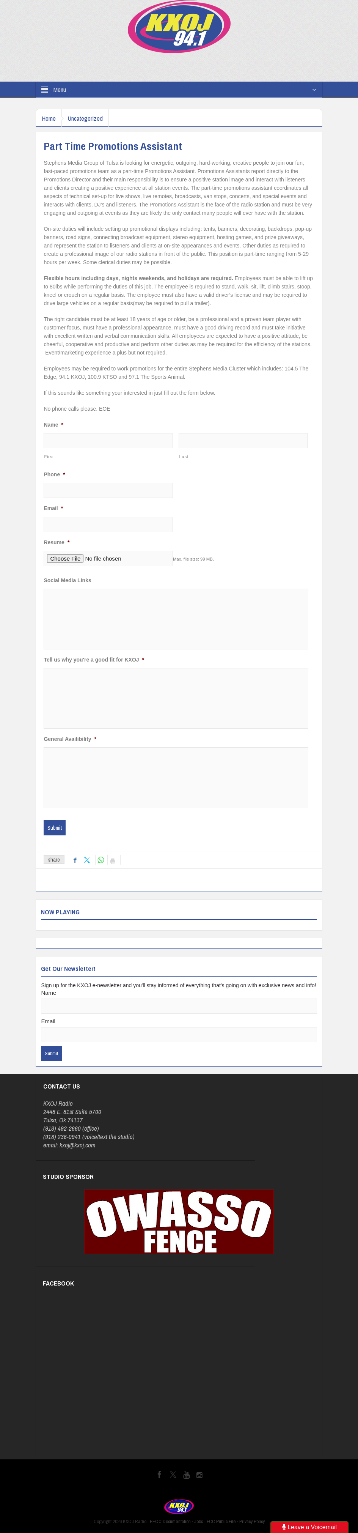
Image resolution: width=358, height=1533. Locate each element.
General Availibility (70, 739)
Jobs (198, 1521)
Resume (56, 542)
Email (53, 508)
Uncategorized (90, 118)
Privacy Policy (252, 1521)
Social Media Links (67, 580)
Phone (54, 474)
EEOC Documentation (170, 1521)
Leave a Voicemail (309, 1527)
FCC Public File (221, 1521)
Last (183, 456)
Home (51, 118)
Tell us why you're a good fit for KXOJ (94, 660)
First (48, 456)
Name (53, 425)
